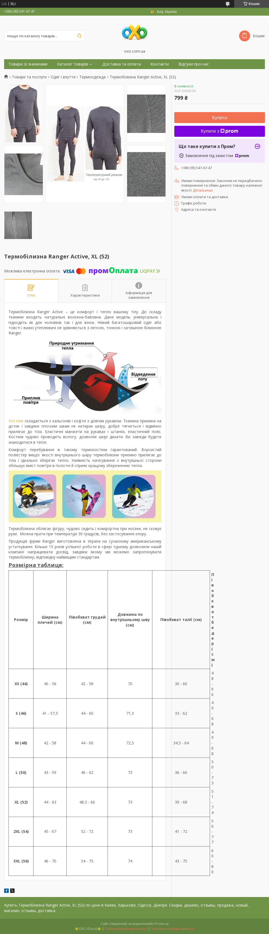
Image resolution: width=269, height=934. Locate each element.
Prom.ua (162, 923)
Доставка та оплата (121, 64)
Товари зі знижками (27, 64)
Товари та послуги (29, 77)
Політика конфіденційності (172, 928)
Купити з (220, 131)
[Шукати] (79, 35)
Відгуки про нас (193, 64)
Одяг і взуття (63, 77)
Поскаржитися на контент (126, 928)
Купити (219, 117)
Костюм (16, 420)
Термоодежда (92, 77)
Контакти (159, 64)
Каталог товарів (72, 64)
